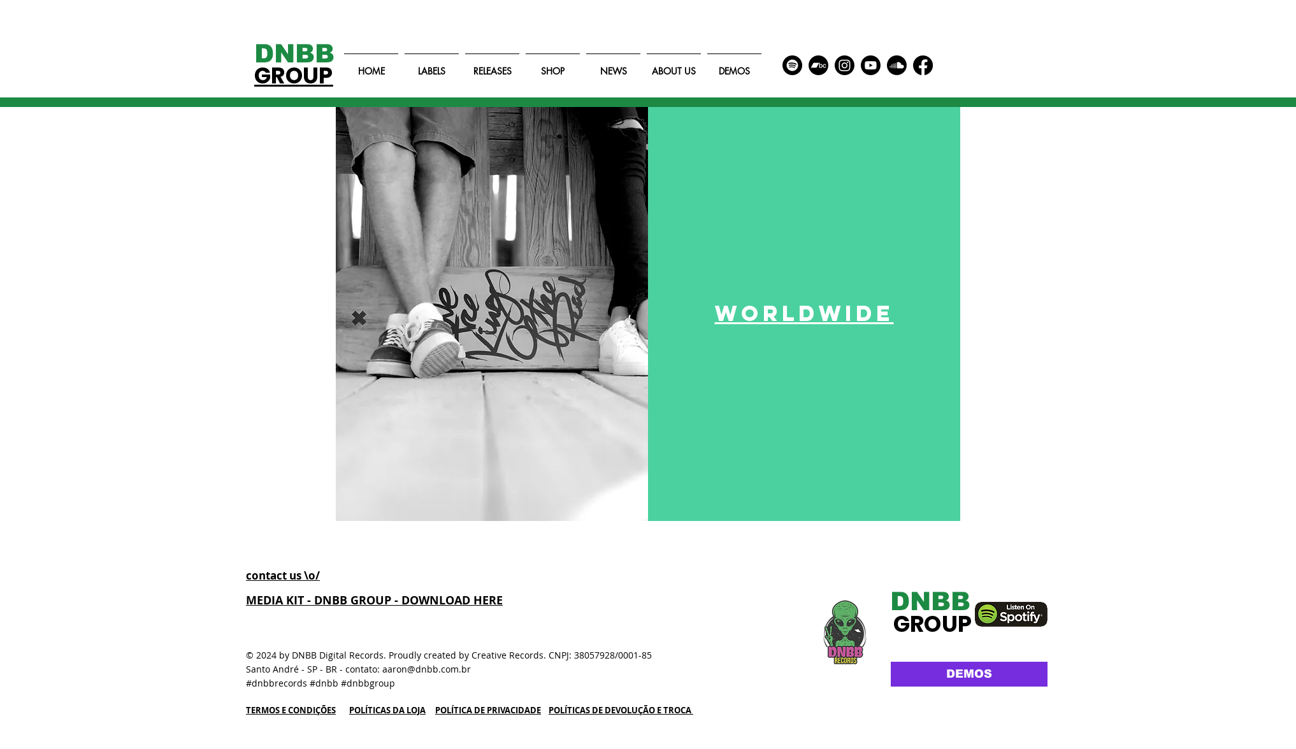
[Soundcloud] (897, 65)
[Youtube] (871, 65)
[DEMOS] (969, 674)
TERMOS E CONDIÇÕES (291, 710)
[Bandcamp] (818, 65)
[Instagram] (844, 65)
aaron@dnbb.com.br (426, 669)
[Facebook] (923, 65)
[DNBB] (303, 53)
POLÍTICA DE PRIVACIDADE (488, 710)
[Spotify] (792, 65)
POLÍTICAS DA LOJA (387, 710)
